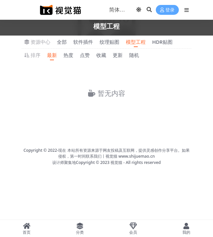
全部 (62, 42)
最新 (52, 55)
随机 (134, 55)
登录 (167, 10)
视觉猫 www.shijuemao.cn (130, 156)
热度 (68, 55)
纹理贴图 (109, 42)
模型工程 (136, 42)
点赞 (85, 55)
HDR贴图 (162, 42)
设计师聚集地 (64, 162)
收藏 (101, 55)
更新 (118, 55)
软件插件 (83, 42)
